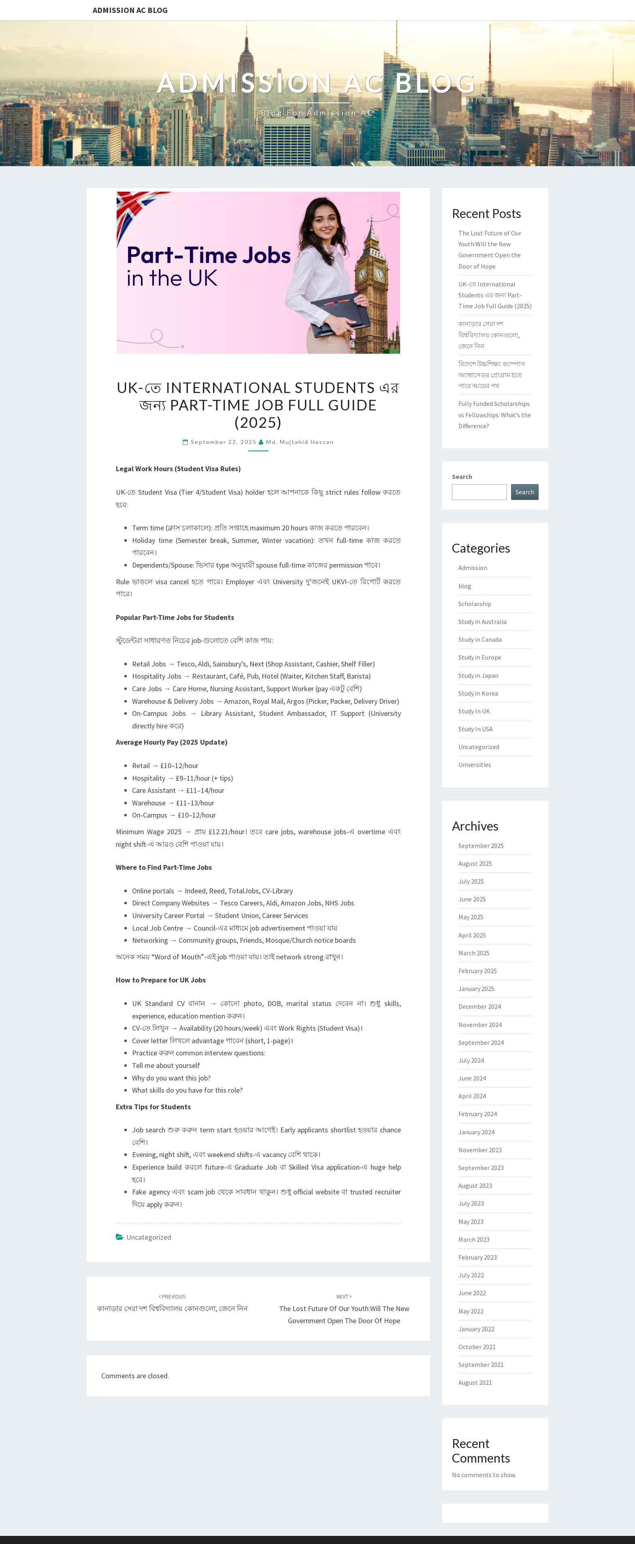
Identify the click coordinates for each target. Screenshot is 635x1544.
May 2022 (471, 1311)
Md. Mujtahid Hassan (300, 441)
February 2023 (477, 1257)
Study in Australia (482, 621)
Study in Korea (478, 693)
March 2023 (474, 1239)
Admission (472, 568)
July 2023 (471, 1203)
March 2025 (474, 953)
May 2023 (471, 1221)
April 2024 (472, 1096)
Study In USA (475, 729)
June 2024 (472, 1078)
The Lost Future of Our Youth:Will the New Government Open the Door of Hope (344, 1309)
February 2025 (477, 971)
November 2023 (480, 1150)
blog (464, 586)
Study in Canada (480, 639)
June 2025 (472, 899)
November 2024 (480, 1025)
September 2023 (481, 1168)
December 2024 (479, 1006)
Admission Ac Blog (130, 10)
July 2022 (471, 1275)
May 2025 (471, 917)
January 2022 (476, 1329)
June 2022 (472, 1293)
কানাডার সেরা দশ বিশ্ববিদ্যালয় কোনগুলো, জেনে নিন (489, 335)
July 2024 (471, 1060)
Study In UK (474, 711)
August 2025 (475, 863)
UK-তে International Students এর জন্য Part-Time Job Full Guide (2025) (495, 295)
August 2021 (475, 1382)
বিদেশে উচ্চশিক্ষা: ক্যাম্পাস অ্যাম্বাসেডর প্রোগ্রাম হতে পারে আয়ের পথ (491, 375)
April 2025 (472, 935)
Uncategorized (148, 1237)
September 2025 (481, 845)
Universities (474, 764)
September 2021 (481, 1364)
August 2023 (475, 1185)
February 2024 (477, 1114)
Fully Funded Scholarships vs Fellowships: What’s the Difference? (494, 414)
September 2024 (481, 1042)
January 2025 (476, 988)
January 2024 (476, 1132)
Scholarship (474, 604)
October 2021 (477, 1347)
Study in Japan (478, 675)
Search (462, 476)
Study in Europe (479, 657)
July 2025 (471, 881)
